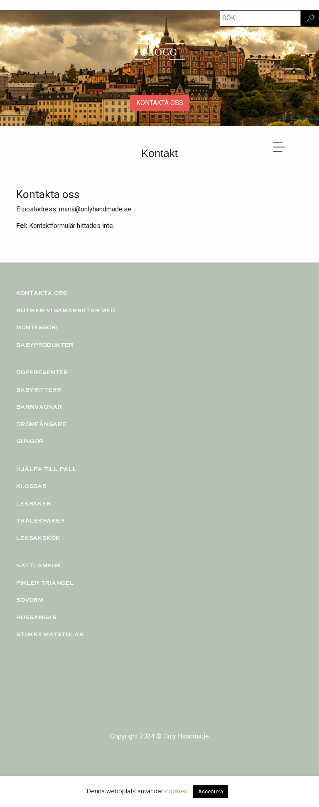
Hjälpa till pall (46, 469)
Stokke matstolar (50, 634)
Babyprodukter (45, 344)
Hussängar (36, 617)
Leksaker (33, 503)
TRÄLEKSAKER (40, 520)
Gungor (30, 441)
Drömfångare (41, 424)
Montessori (37, 327)
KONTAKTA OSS (159, 103)
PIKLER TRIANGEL (45, 582)
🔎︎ (311, 18)
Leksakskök (38, 538)
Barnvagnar (39, 406)
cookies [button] (176, 791)
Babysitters (38, 389)
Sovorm (29, 599)
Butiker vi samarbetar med (65, 310)
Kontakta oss (41, 292)
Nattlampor (38, 565)
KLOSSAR (31, 486)
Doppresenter (42, 372)
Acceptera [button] (210, 791)
